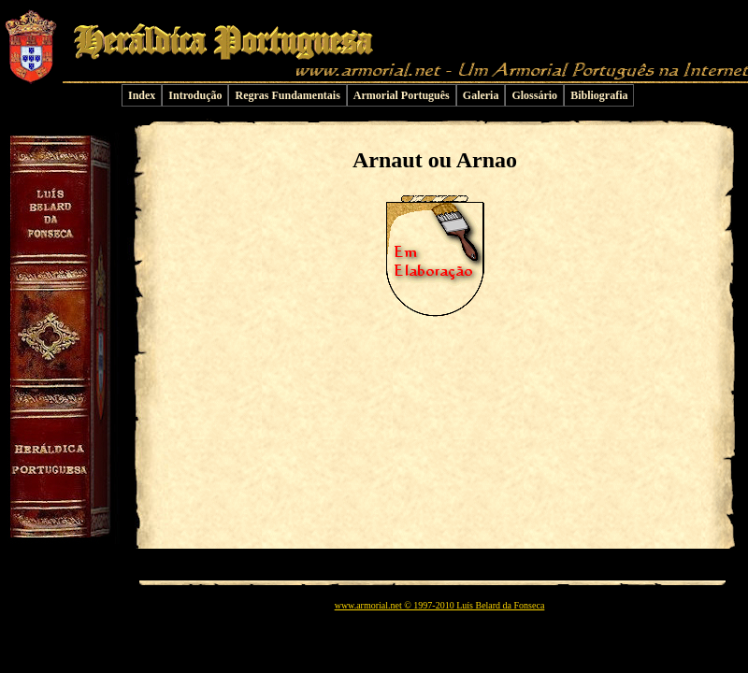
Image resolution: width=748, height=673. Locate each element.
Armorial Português (401, 95)
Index (141, 95)
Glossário (534, 95)
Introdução (195, 95)
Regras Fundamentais (287, 95)
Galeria (481, 95)
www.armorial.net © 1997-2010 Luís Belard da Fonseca (440, 605)
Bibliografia (598, 95)
